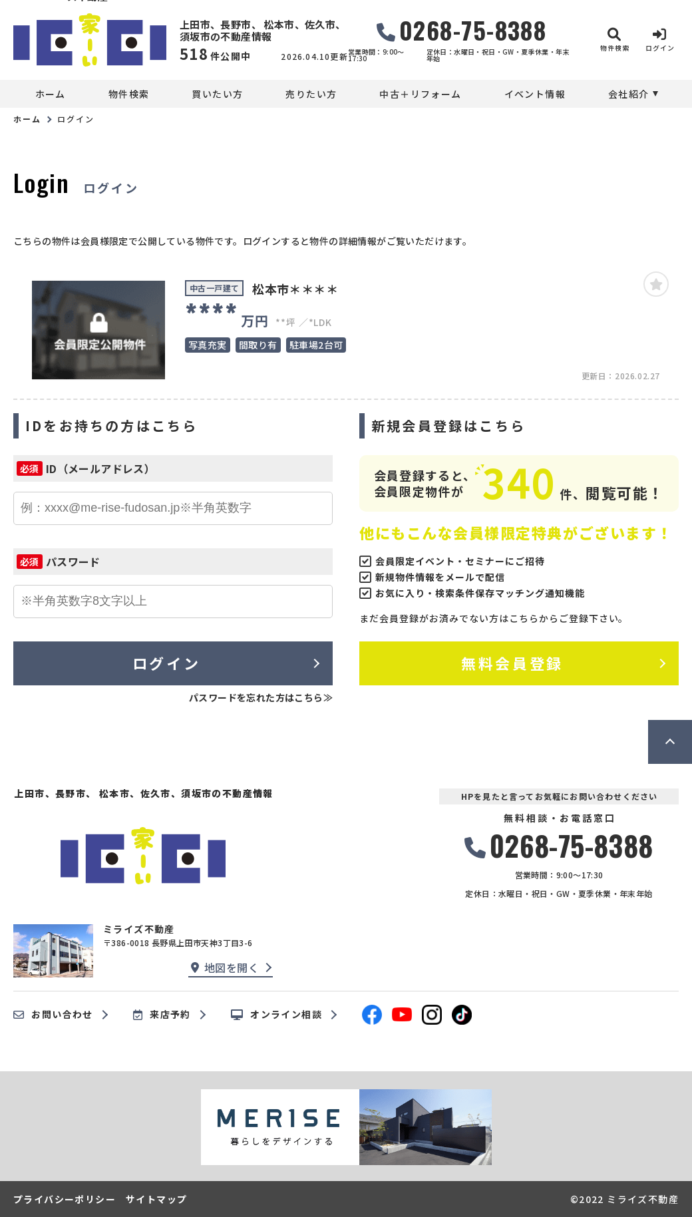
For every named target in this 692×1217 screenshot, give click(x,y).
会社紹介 (628, 93)
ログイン (166, 662)
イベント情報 (535, 93)
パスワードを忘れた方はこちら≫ (261, 697)
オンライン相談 (276, 1014)
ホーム (50, 93)
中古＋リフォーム (420, 93)
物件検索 (129, 93)
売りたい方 (311, 93)
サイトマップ (156, 1199)
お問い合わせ (53, 1014)
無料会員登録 (512, 662)
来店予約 (162, 1014)
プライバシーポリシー (64, 1199)
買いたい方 (217, 93)
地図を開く (225, 967)
